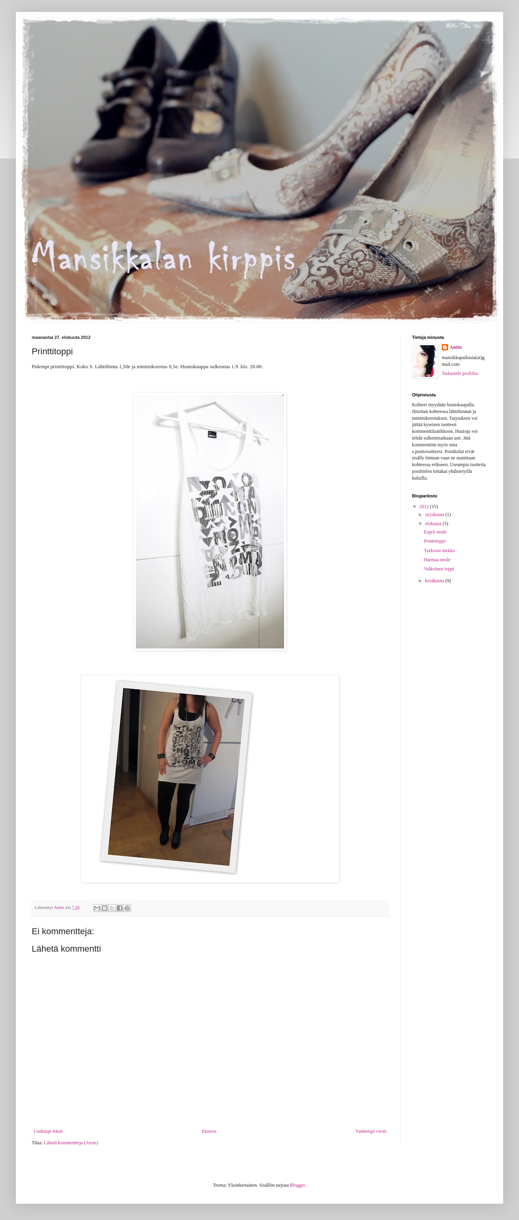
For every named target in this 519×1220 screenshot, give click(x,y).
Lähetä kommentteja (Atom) (71, 1142)
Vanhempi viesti (370, 1131)
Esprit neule (435, 532)
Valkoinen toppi (439, 569)
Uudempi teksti (48, 1131)
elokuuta (434, 523)
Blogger (297, 1185)
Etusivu (209, 1131)
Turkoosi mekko (439, 550)
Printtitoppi (435, 541)
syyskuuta (435, 514)
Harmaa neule (437, 559)
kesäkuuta (435, 580)
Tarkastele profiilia (460, 373)
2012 (425, 506)
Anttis (456, 347)
